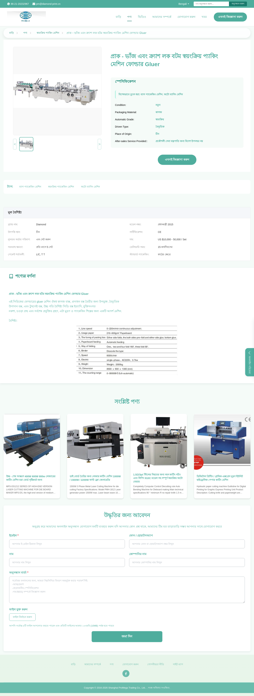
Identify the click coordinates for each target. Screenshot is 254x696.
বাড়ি (118, 16)
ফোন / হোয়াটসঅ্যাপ (141, 535)
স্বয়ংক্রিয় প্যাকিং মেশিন (48, 32)
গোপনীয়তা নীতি (155, 665)
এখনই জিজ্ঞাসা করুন (230, 16)
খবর (204, 16)
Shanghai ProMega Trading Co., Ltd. (127, 689)
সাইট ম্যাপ (178, 665)
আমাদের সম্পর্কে (161, 16)
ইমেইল (14, 535)
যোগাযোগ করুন (186, 16)
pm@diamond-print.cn (48, 3)
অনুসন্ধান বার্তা (18, 572)
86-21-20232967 (20, 3)
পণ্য (129, 16)
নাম (11, 554)
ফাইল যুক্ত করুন (18, 609)
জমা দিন (127, 636)
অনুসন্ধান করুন (238, 3)
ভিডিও (142, 16)
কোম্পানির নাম (137, 554)
